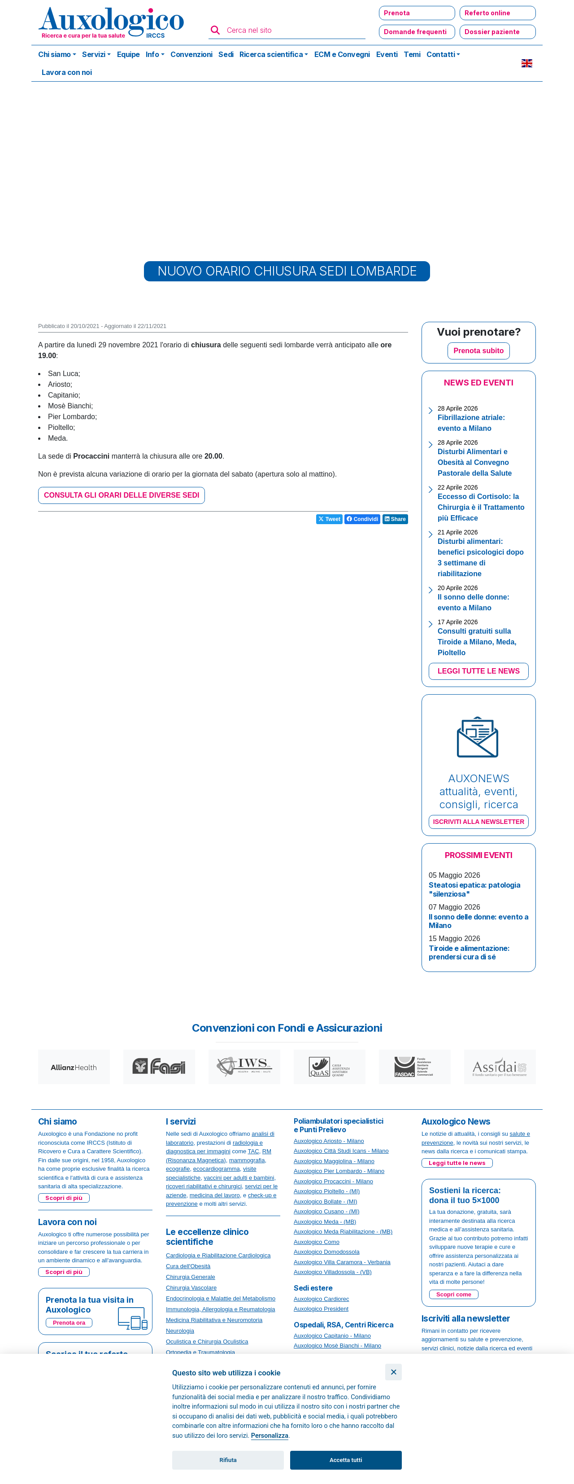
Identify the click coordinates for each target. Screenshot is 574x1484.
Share (395, 519)
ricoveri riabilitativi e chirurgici (204, 1186)
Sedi (225, 54)
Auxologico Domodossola (327, 1251)
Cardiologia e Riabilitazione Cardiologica (218, 1255)
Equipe (128, 54)
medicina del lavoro (215, 1195)
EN (527, 63)
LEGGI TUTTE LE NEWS (479, 671)
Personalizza (269, 1436)
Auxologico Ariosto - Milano (329, 1141)
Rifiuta (228, 1460)
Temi (412, 54)
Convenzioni (191, 54)
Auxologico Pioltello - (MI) (327, 1191)
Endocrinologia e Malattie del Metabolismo (220, 1298)
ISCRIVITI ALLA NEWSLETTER (479, 821)
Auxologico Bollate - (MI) (325, 1201)
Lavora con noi (66, 72)
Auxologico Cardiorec (321, 1299)
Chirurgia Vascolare (191, 1287)
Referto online (487, 13)
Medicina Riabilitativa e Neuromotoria (214, 1320)
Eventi (387, 54)
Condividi (362, 519)
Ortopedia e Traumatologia (200, 1352)
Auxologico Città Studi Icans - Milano (341, 1150)
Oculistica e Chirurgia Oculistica (207, 1341)
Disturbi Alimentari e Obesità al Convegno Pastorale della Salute (475, 462)
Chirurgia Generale (190, 1277)
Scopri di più (64, 1197)
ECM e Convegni (342, 54)
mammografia (247, 1160)
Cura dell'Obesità (188, 1266)
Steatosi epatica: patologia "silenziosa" (474, 889)
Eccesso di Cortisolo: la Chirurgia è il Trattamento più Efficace (481, 507)
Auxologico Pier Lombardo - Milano (339, 1171)
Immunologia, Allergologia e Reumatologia (220, 1309)
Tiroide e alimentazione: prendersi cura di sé (469, 952)
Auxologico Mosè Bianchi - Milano (337, 1345)
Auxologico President (321, 1308)
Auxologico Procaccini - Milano (333, 1181)
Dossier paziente (492, 31)
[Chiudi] (393, 1372)
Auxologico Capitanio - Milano (332, 1335)
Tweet (329, 519)
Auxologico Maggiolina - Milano (334, 1161)
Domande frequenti (415, 31)
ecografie (178, 1168)
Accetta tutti (346, 1460)
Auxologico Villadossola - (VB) (333, 1272)
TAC (253, 1151)
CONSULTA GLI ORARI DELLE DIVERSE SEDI (121, 495)
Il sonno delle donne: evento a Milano (479, 921)
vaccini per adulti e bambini (239, 1177)
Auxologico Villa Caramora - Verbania (342, 1262)
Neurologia (180, 1330)
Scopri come (453, 1294)
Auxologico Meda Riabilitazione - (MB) (343, 1231)
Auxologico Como (316, 1242)
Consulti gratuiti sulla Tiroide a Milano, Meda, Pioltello (477, 642)
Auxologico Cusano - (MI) (327, 1211)
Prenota (397, 13)
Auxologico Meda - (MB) (325, 1221)
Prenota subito (478, 351)
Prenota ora (69, 1322)
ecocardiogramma (216, 1168)
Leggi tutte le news (457, 1162)
